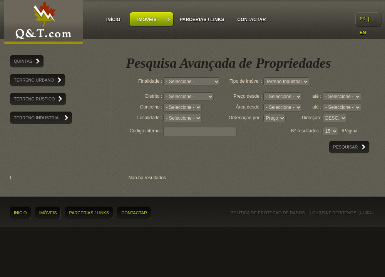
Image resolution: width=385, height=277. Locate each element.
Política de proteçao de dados (268, 212)
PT (362, 19)
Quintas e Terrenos (43, 23)
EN (363, 32)
